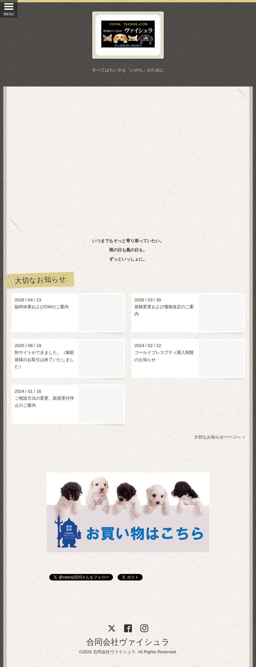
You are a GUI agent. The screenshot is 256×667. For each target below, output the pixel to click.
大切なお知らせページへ (219, 437)
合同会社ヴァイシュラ (128, 641)
